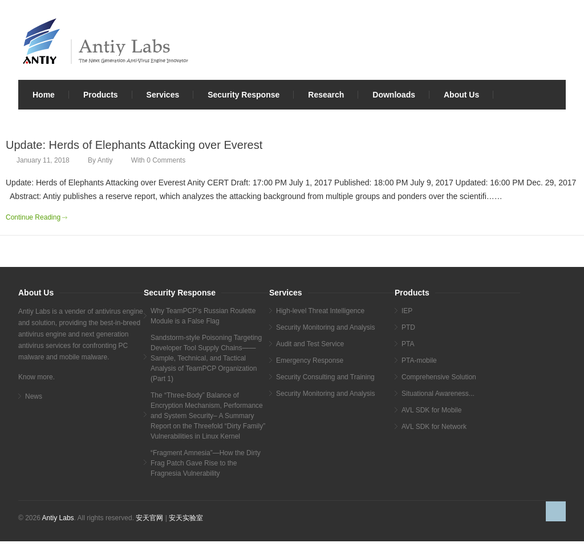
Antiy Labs (58, 518)
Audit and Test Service (310, 344)
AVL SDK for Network (434, 427)
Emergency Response (309, 360)
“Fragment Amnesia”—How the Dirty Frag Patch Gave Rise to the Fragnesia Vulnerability (206, 463)
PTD (408, 327)
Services (163, 94)
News (33, 396)
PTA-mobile (419, 360)
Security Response (243, 94)
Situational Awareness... (438, 394)
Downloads (393, 94)
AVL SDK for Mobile (431, 410)
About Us (461, 94)
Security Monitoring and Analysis (325, 327)
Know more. (36, 377)
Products (100, 94)
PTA (408, 344)
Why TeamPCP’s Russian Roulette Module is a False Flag (203, 316)
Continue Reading (33, 217)
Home (44, 94)
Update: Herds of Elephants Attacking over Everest (134, 145)
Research (326, 94)
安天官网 (149, 518)
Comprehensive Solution (439, 377)
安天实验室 (186, 518)
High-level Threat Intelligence (320, 311)
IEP (407, 311)
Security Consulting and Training (325, 377)
